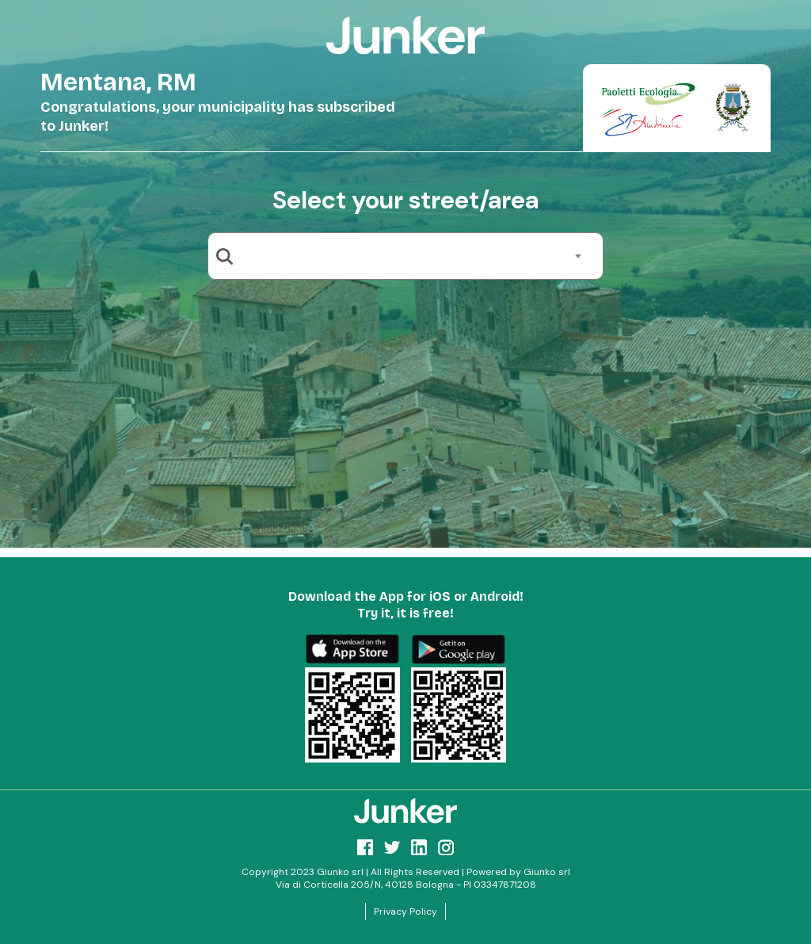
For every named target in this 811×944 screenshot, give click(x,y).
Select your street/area (405, 200)
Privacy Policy (405, 911)
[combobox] (411, 256)
